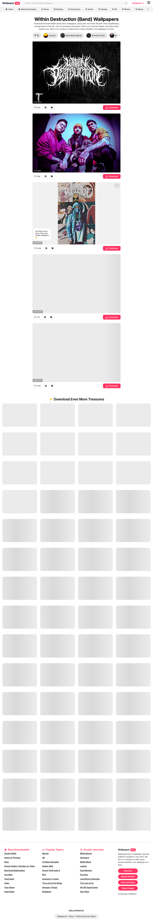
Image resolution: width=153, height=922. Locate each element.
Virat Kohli (9, 879)
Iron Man (8, 875)
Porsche (84, 875)
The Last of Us (87, 883)
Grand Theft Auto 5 (51, 870)
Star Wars (84, 892)
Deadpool (46, 892)
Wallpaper (11, 3)
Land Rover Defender (90, 879)
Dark (6, 862)
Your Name (9, 887)
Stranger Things (49, 887)
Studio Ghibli (10, 853)
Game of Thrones (12, 858)
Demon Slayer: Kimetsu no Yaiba (19, 866)
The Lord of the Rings (52, 883)
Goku (6, 883)
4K (43, 858)
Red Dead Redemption (14, 870)
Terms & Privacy (128, 882)
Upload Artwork (128, 876)
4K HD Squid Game (89, 887)
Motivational (86, 853)
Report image (128, 888)
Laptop (83, 866)
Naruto (45, 853)
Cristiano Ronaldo (50, 862)
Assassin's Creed (50, 879)
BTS (44, 875)
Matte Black (85, 862)
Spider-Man (47, 866)
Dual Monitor (86, 870)
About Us (128, 871)
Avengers (84, 858)
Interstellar (9, 892)
